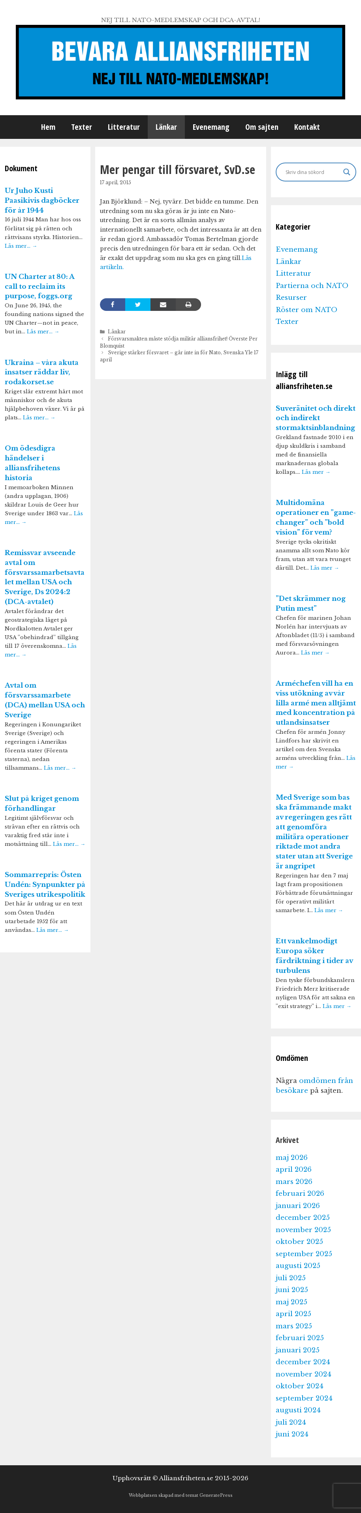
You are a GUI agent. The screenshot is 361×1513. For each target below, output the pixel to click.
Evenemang (211, 127)
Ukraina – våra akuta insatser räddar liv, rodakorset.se (42, 373)
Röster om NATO (306, 310)
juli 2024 (291, 1422)
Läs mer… (21, 246)
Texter (81, 127)
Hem (48, 127)
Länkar (166, 127)
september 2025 (304, 1254)
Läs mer (316, 472)
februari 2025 (300, 1338)
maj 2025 (291, 1302)
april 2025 (293, 1314)
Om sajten (261, 127)
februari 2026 (300, 1193)
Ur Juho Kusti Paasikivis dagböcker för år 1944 (42, 201)
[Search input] (313, 172)
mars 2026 (294, 1182)
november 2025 (303, 1230)
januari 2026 (298, 1206)
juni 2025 (292, 1290)
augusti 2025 (298, 1266)
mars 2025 (294, 1326)
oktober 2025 (299, 1242)
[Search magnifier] (346, 172)
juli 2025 (291, 1278)
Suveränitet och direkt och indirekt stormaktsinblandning (315, 418)
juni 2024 (292, 1434)
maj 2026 (292, 1158)
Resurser (291, 298)
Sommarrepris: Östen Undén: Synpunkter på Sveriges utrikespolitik (45, 885)
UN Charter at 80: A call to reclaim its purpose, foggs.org (39, 287)
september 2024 (304, 1398)
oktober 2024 (299, 1386)
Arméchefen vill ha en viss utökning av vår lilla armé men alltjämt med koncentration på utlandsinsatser (316, 703)
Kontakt (307, 127)
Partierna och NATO (312, 286)
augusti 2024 (298, 1410)
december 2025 (303, 1218)
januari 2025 (298, 1350)
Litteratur (124, 127)
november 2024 (303, 1374)
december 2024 (303, 1362)
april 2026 (294, 1169)
